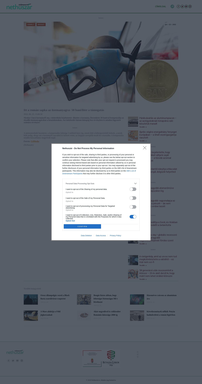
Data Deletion (86, 236)
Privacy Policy (115, 236)
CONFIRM (82, 226)
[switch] (133, 189)
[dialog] (101, 192)
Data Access (101, 236)
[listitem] (101, 183)
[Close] (145, 148)
